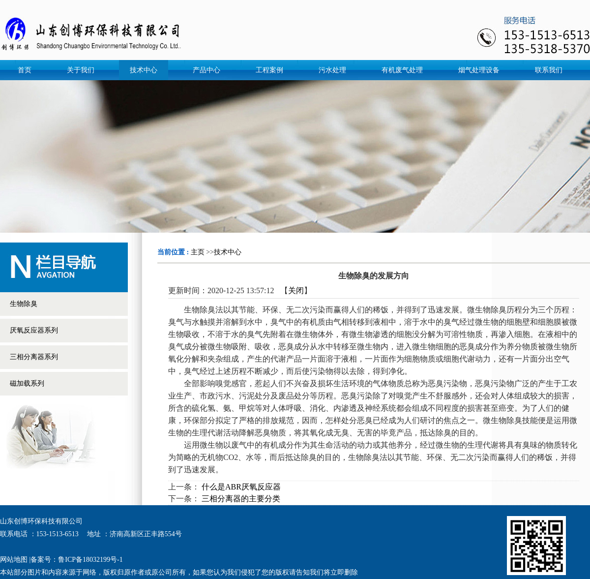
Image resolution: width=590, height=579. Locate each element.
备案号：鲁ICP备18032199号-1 (76, 559)
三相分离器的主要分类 (241, 498)
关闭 (296, 290)
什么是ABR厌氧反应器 (241, 487)
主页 (198, 252)
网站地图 (14, 559)
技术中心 (227, 252)
